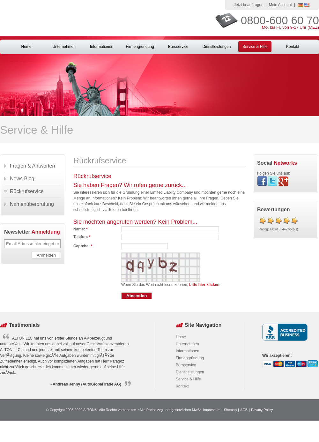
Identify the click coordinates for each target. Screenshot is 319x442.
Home (26, 46)
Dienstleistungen (217, 46)
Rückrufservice (27, 191)
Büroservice (178, 46)
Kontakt (292, 46)
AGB (244, 410)
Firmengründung (140, 46)
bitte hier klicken (204, 284)
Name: (80, 229)
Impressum (211, 410)
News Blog (22, 178)
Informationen (101, 46)
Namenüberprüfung (32, 204)
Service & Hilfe (255, 46)
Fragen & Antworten (32, 166)
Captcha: (82, 246)
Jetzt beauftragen (248, 5)
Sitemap (230, 410)
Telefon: (82, 237)
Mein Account (280, 5)
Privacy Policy (262, 410)
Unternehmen (64, 46)
